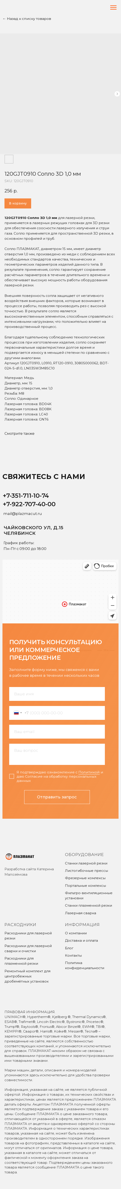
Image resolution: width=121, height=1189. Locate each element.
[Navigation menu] (113, 7)
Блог (69, 948)
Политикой (89, 772)
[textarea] (57, 754)
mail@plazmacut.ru (22, 513)
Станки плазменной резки (88, 905)
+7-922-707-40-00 (29, 504)
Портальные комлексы (85, 885)
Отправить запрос (57, 797)
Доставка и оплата (81, 940)
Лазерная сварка (80, 913)
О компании (76, 933)
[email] (57, 732)
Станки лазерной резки (86, 863)
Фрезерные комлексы (85, 878)
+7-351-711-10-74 (26, 495)
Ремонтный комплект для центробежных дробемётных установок (27, 976)
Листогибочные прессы (86, 870)
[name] (57, 694)
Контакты (73, 955)
